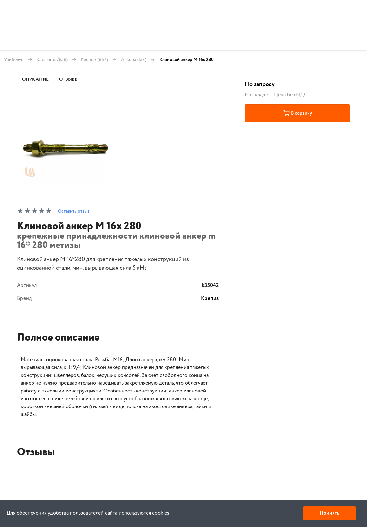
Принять (329, 513)
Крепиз (210, 298)
